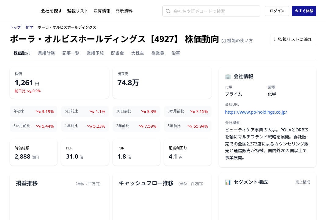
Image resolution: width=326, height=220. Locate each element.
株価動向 (22, 53)
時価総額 (22, 148)
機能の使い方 (237, 40)
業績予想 (95, 53)
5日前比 (71, 111)
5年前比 (174, 125)
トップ (15, 27)
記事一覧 (70, 53)
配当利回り (178, 148)
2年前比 (122, 125)
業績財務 (46, 53)
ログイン (277, 10)
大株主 (137, 53)
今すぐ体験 (304, 10)
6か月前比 (21, 125)
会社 (51, 11)
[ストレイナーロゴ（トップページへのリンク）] (25, 11)
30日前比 (124, 111)
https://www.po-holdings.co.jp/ (256, 112)
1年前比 (71, 125)
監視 (78, 11)
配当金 (117, 53)
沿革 (176, 53)
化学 (29, 27)
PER (69, 148)
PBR (121, 148)
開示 (123, 11)
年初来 (18, 111)
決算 (101, 11)
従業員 (157, 53)
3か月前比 (176, 111)
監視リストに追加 (293, 39)
